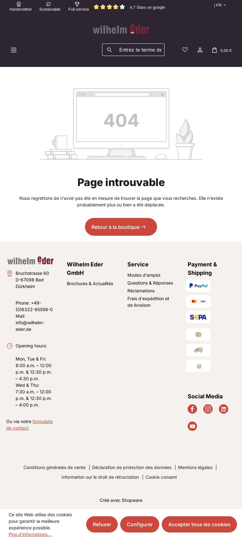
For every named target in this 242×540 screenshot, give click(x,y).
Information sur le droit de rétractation (100, 477)
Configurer (140, 524)
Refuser (102, 524)
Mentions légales (195, 467)
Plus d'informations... (30, 534)
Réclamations (141, 290)
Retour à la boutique (115, 227)
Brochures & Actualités (90, 283)
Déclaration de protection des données (131, 467)
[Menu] (13, 49)
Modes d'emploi (143, 275)
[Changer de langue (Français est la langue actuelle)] (217, 5)
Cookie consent (161, 477)
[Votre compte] (199, 49)
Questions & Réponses (150, 282)
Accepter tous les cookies (199, 524)
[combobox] (140, 49)
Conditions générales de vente (54, 467)
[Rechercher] (109, 49)
